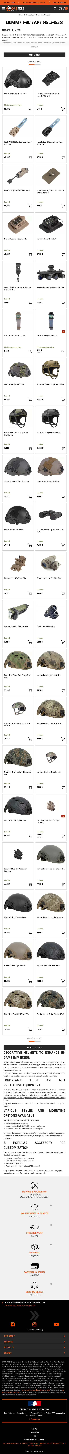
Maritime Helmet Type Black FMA (15, 917)
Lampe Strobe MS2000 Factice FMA (16, 627)
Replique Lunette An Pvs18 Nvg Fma (49, 578)
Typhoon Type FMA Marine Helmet (48, 966)
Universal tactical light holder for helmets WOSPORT (48, 95)
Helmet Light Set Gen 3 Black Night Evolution (15, 870)
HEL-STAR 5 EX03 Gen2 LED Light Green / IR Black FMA (50, 143)
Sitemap (34, 1429)
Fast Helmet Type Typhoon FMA (15, 820)
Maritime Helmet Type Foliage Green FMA (51, 869)
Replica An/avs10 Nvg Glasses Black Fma (51, 287)
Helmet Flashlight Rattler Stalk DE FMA (17, 190)
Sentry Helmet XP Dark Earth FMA (48, 481)
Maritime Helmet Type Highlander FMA (49, 723)
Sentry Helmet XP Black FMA (13, 530)
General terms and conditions (34, 1439)
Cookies (34, 1436)
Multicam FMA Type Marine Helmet (48, 772)
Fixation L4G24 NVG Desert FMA (15, 578)
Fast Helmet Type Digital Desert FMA (16, 1014)
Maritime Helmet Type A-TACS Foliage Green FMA (17, 725)
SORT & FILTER (34, 55)
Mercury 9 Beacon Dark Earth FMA (15, 239)
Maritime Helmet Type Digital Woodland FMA (17, 773)
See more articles (34, 1048)
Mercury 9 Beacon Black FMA (46, 239)
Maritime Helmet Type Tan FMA (14, 966)
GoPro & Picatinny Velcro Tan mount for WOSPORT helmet (50, 192)
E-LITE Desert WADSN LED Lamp (15, 336)
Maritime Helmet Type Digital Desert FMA (51, 917)
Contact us (34, 1419)
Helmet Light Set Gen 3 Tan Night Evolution (48, 821)
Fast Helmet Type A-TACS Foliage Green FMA (17, 676)
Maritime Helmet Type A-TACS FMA (48, 675)
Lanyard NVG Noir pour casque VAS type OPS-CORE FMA (17, 288)
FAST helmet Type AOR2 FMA (14, 384)
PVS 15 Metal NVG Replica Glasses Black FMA (50, 531)
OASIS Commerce (38, 1451)
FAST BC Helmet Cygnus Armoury (15, 93)
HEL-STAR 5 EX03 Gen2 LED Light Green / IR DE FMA (17, 143)
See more (34, 47)
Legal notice (34, 1432)
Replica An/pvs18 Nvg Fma (46, 627)
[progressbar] (34, 64)
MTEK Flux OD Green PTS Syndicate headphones (16, 434)
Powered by (28, 1451)
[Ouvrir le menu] (3, 9)
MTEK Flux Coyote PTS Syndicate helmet (51, 384)
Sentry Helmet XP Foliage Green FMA (16, 481)
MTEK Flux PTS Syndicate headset (48, 433)
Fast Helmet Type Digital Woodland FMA (50, 1014)
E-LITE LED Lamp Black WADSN (47, 336)
